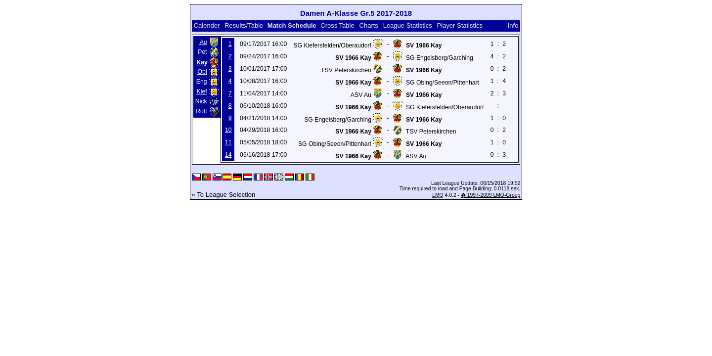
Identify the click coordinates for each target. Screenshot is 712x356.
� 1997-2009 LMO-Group (490, 195)
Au (203, 42)
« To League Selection (223, 194)
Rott (201, 111)
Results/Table (243, 25)
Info (513, 25)
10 (228, 130)
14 (228, 154)
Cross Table (337, 25)
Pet (202, 51)
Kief (202, 91)
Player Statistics (460, 25)
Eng (201, 81)
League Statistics (407, 25)
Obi (202, 71)
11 (228, 142)
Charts (368, 25)
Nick (201, 101)
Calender (207, 25)
